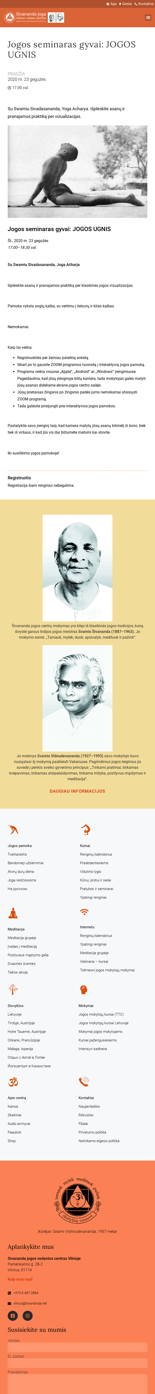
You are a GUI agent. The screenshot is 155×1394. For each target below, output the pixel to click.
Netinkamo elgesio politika (99, 1141)
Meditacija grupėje (22, 938)
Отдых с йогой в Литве (26, 1057)
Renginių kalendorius (96, 854)
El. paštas (16, 1356)
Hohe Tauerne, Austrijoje (27, 1031)
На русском (17, 889)
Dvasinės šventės (22, 964)
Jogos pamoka (20, 846)
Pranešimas (18, 1372)
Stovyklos (16, 1006)
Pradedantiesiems (94, 863)
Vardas (14, 1341)
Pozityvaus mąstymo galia (28, 955)
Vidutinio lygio (90, 871)
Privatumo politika (92, 1132)
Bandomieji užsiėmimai (25, 863)
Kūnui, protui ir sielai (95, 880)
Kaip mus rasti (20, 1279)
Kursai (85, 846)
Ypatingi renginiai (93, 897)
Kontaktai (86, 1098)
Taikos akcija (18, 972)
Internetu (87, 927)
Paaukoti (14, 1132)
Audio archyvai (19, 1124)
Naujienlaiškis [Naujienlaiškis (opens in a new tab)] (89, 1106)
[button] (148, 17)
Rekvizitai (86, 1115)
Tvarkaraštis (17, 854)
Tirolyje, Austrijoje (21, 1023)
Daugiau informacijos (77, 791)
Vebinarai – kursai (94, 961)
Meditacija (16, 929)
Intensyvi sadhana (93, 1049)
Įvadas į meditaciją (22, 946)
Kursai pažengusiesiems (98, 1040)
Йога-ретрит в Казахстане (29, 1066)
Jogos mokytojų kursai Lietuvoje (104, 1023)
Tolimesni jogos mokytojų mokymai (107, 970)
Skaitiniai (14, 1115)
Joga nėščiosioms (22, 880)
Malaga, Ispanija (20, 1049)
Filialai (83, 1124)
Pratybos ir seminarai (96, 889)
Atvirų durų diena (21, 871)
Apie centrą (17, 1098)
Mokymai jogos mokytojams (100, 1031)
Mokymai (86, 1006)
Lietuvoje (15, 1014)
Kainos (13, 1106)
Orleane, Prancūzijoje (24, 1040)
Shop (12, 1141)
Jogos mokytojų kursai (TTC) (101, 1014)
